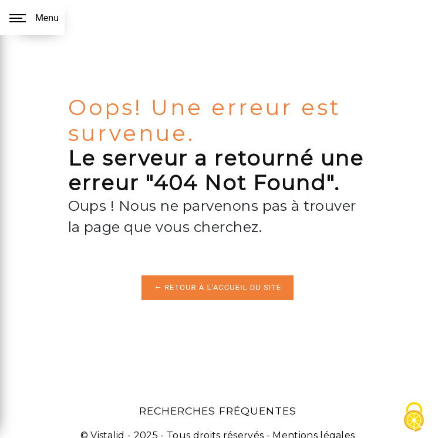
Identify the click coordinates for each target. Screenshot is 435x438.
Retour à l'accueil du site (217, 287)
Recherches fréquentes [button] (217, 411)
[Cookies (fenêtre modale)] (414, 417)
